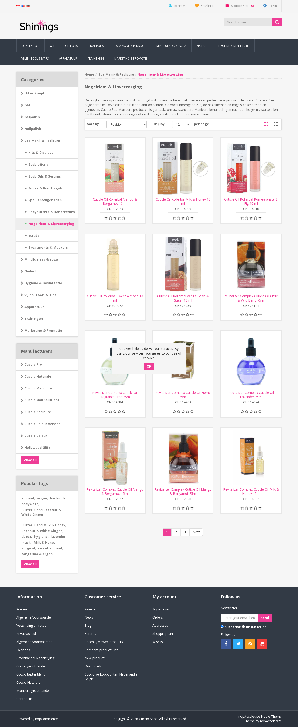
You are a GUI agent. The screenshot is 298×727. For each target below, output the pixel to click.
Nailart (30, 271)
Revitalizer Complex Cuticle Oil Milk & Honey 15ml (251, 491)
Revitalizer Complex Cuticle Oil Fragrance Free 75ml (115, 395)
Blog (88, 625)
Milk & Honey (45, 542)
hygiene (41, 536)
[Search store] (248, 22)
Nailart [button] (202, 46)
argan (42, 498)
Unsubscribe (256, 627)
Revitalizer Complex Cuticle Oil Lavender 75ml (251, 395)
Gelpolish (32, 117)
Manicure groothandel (33, 690)
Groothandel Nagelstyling (35, 658)
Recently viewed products (104, 642)
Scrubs (34, 235)
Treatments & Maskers (48, 247)
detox (26, 536)
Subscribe (233, 627)
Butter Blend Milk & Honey (43, 525)
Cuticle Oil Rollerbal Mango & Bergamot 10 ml (115, 201)
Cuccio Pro (33, 364)
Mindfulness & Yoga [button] (171, 46)
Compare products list (101, 650)
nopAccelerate (271, 721)
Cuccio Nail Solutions (41, 400)
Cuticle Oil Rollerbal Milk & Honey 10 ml (183, 201)
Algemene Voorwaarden (34, 617)
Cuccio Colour (35, 435)
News (89, 617)
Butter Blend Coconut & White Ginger (41, 512)
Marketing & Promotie (43, 330)
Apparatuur (34, 307)
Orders (157, 617)
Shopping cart (162, 633)
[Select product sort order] (126, 124)
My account (161, 609)
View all (30, 460)
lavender (58, 536)
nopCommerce (46, 719)
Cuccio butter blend (30, 674)
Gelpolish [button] (72, 46)
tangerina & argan (37, 554)
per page (201, 124)
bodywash (30, 504)
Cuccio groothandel (31, 666)
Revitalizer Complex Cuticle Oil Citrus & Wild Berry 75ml (251, 298)
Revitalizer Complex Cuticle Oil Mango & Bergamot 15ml (114, 491)
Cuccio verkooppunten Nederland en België (112, 676)
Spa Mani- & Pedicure (42, 140)
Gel (27, 105)
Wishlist (158, 642)
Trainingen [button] (96, 58)
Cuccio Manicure (38, 388)
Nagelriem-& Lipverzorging (51, 223)
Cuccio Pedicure (37, 412)
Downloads (93, 666)
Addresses (160, 625)
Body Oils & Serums (44, 176)
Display (158, 124)
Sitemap (22, 609)
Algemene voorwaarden (34, 642)
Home (89, 74)
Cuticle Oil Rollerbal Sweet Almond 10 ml (115, 298)
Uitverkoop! (34, 93)
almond (28, 498)
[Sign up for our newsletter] (239, 618)
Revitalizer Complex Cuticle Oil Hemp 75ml (183, 395)
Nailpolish (32, 129)
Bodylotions (38, 164)
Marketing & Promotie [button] (130, 58)
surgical (28, 548)
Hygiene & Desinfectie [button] (233, 46)
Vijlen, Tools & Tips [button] (35, 58)
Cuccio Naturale (28, 682)
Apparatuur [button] (68, 58)
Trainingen (33, 318)
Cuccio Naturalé (37, 376)
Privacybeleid (26, 633)
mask (26, 542)
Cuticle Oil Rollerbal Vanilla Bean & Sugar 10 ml (183, 298)
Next (196, 532)
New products (95, 658)
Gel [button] (52, 46)
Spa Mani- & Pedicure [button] (131, 46)
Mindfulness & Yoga (41, 259)
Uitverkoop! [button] (30, 46)
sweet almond (50, 548)
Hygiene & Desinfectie (43, 283)
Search (90, 609)
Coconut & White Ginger (42, 531)
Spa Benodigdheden (45, 200)
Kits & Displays (40, 152)
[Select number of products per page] (181, 124)
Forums (90, 633)
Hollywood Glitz (37, 447)
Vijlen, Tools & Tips (40, 295)
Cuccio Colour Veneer (42, 424)
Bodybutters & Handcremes (51, 212)
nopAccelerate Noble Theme (260, 716)
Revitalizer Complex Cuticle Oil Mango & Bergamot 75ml (183, 491)
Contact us (24, 699)
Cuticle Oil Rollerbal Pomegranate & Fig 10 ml (251, 201)
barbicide (58, 498)
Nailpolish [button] (98, 46)
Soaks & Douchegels (45, 188)
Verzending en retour (32, 625)
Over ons (23, 650)
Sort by (93, 124)
